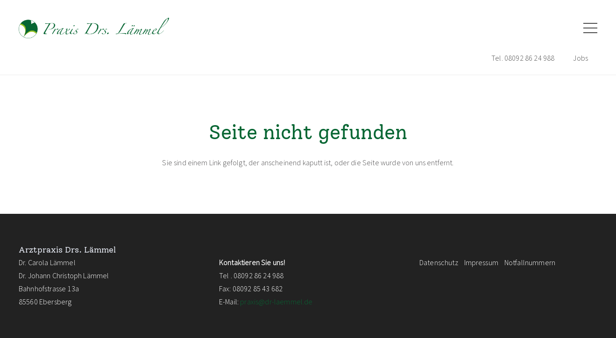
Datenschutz (438, 262)
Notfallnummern (529, 262)
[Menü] (590, 28)
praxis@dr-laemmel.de (276, 301)
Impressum (481, 262)
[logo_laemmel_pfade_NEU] (94, 28)
